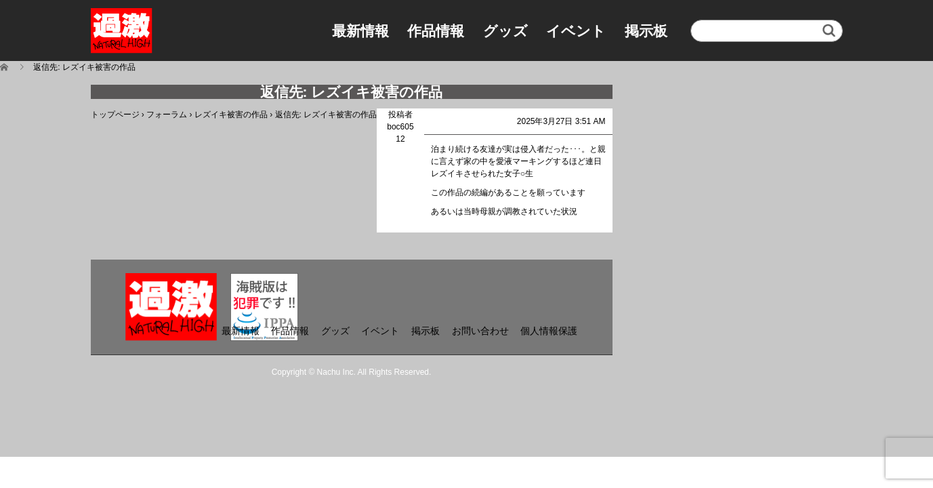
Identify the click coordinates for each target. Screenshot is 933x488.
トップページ (115, 114)
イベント (576, 31)
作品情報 (435, 31)
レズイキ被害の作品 (231, 114)
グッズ (505, 31)
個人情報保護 (548, 330)
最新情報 (360, 31)
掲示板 (646, 31)
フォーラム (166, 114)
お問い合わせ (480, 330)
